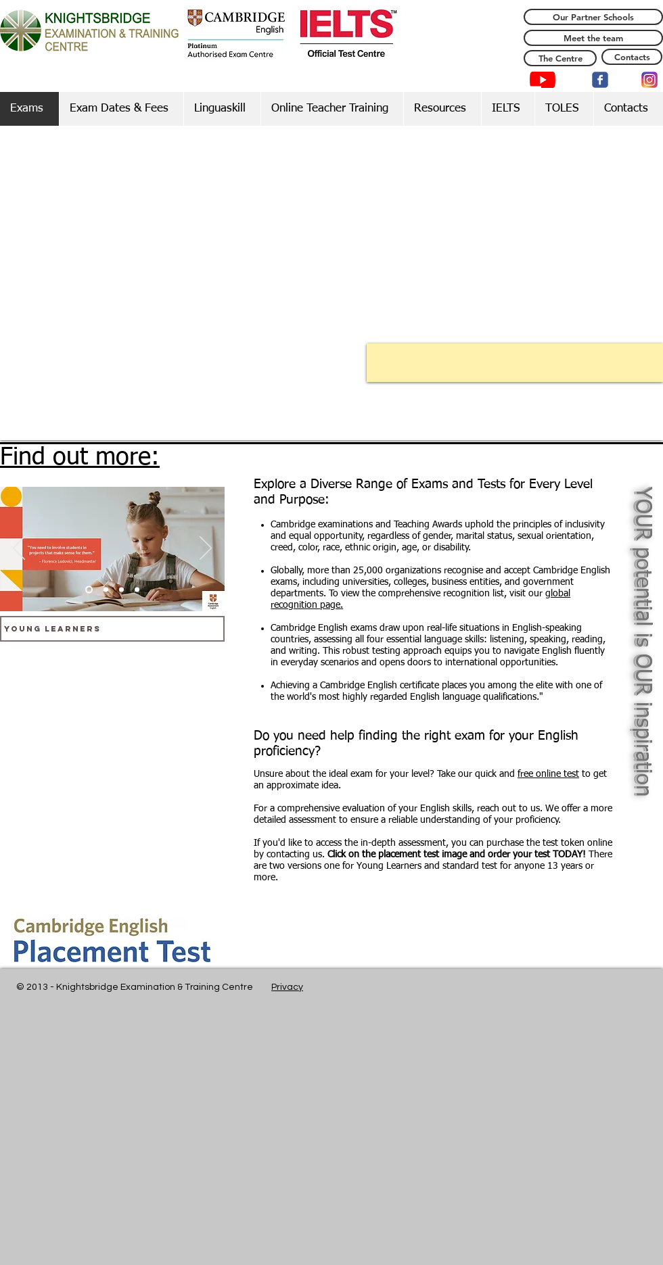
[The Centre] (560, 58)
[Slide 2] (106, 590)
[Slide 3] (121, 590)
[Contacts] (631, 57)
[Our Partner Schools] (593, 17)
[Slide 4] (137, 590)
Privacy (287, 987)
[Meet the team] (593, 38)
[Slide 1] (89, 590)
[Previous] (19, 549)
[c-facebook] (600, 80)
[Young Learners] (112, 629)
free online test (548, 774)
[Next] (206, 549)
